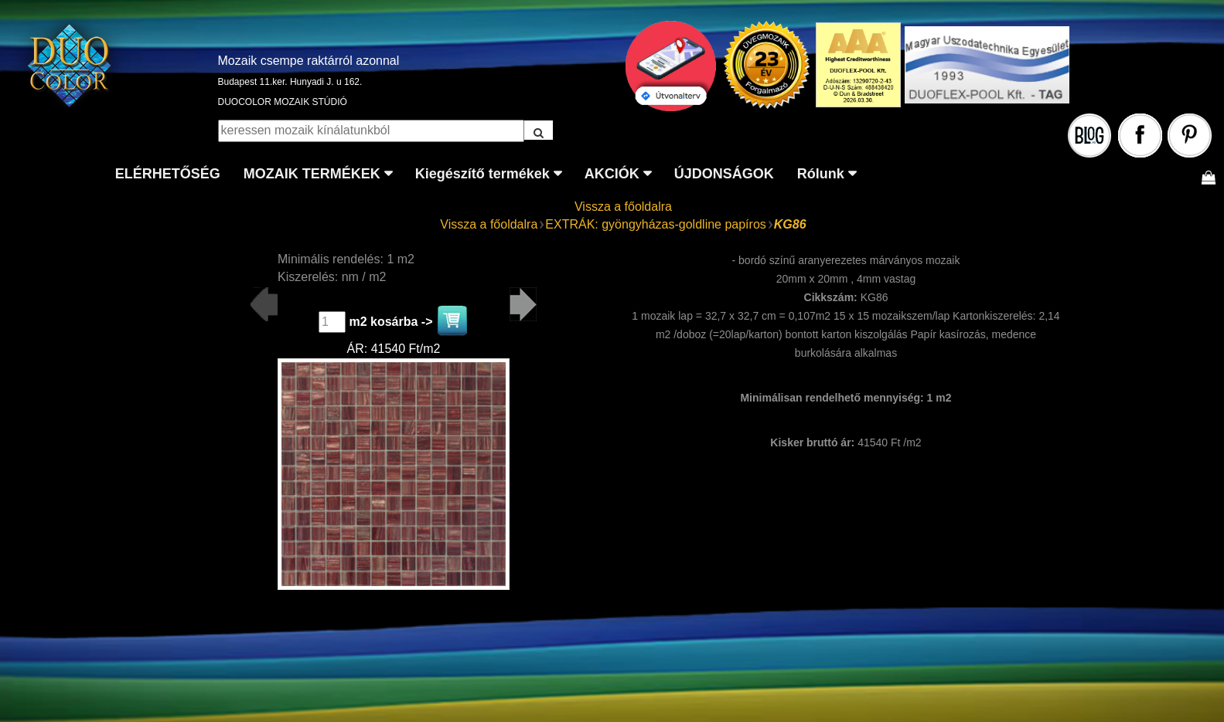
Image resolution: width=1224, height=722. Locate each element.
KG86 (790, 224)
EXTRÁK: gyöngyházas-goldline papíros (655, 224)
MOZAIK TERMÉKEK (312, 173)
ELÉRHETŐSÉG (167, 173)
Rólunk (820, 173)
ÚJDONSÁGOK (724, 173)
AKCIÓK (612, 173)
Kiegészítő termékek (482, 173)
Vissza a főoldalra (623, 206)
